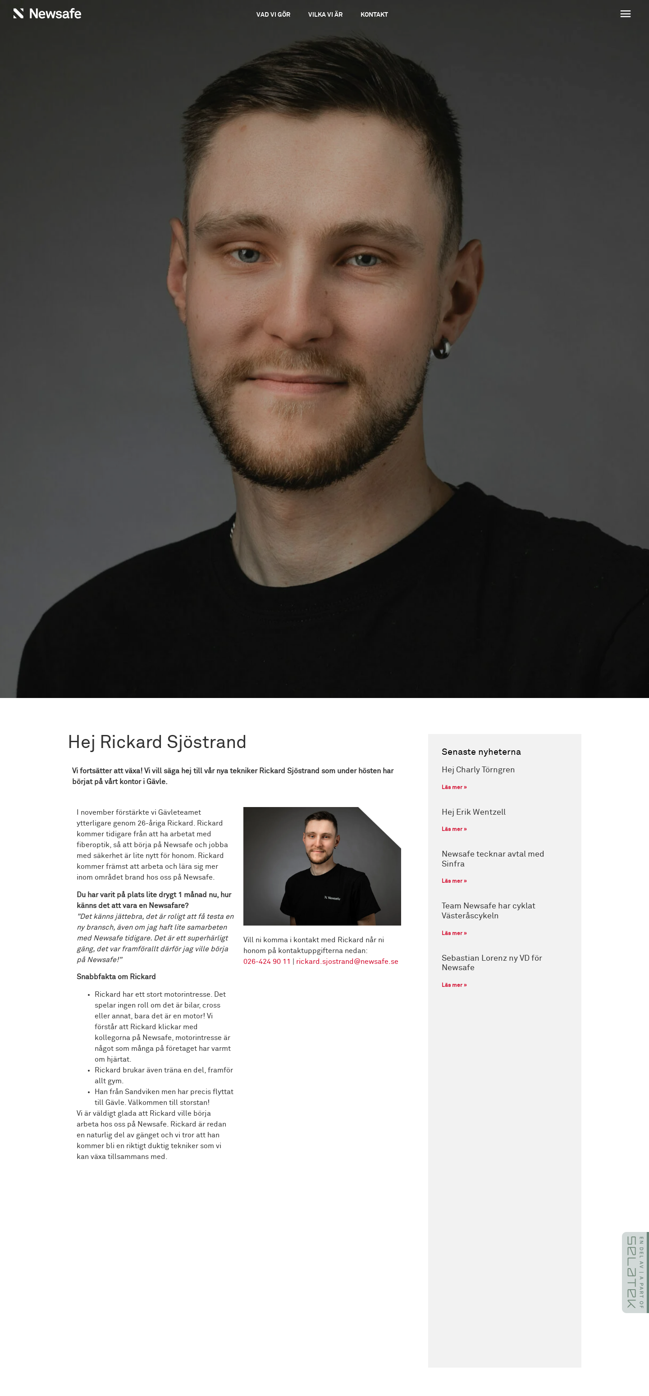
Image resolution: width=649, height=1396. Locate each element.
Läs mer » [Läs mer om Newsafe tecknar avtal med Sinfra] (454, 881)
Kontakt (374, 15)
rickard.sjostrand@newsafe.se (347, 961)
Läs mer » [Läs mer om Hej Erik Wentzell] (454, 829)
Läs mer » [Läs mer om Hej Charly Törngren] (454, 787)
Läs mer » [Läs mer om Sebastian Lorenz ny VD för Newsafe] (454, 985)
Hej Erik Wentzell (474, 812)
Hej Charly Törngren (478, 770)
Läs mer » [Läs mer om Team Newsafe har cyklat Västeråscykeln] (454, 933)
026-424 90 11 (267, 961)
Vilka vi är (325, 15)
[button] (572, 15)
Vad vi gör (273, 15)
